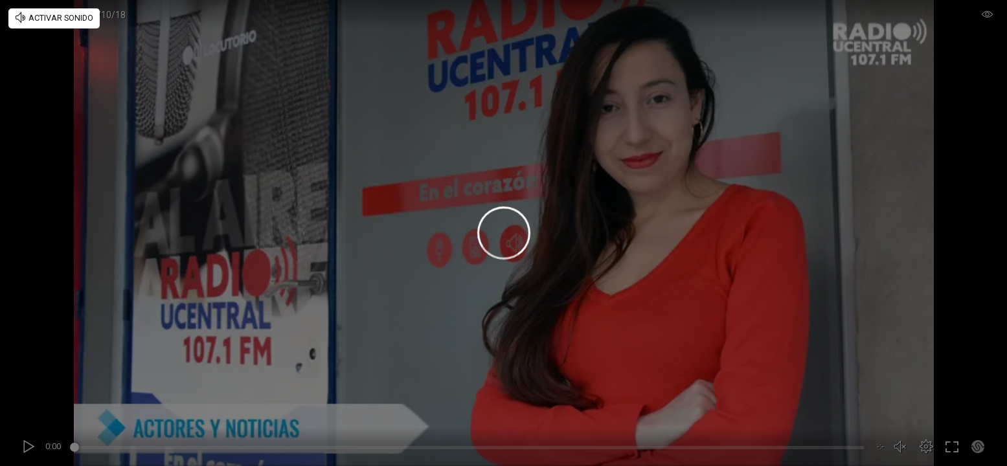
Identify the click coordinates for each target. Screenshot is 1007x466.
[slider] (469, 449)
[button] (926, 446)
